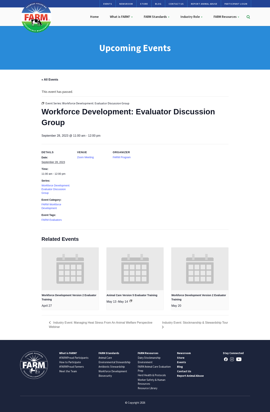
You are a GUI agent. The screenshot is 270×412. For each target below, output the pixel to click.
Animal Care (105, 357)
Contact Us (176, 3)
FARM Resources (226, 16)
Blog (158, 3)
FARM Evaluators (52, 219)
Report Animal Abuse (204, 3)
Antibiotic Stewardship (112, 366)
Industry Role (191, 16)
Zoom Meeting (85, 157)
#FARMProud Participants (74, 357)
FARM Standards (156, 16)
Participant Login (236, 3)
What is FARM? (121, 16)
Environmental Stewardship (114, 362)
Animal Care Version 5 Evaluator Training (132, 295)
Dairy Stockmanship (149, 357)
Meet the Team (68, 371)
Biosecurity (105, 375)
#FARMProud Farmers (71, 366)
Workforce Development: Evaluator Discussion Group (56, 189)
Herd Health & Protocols (152, 375)
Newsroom (126, 3)
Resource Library (147, 388)
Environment (145, 362)
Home (94, 16)
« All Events (50, 79)
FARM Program (122, 157)
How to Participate (70, 362)
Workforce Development (113, 371)
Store (144, 3)
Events (107, 3)
